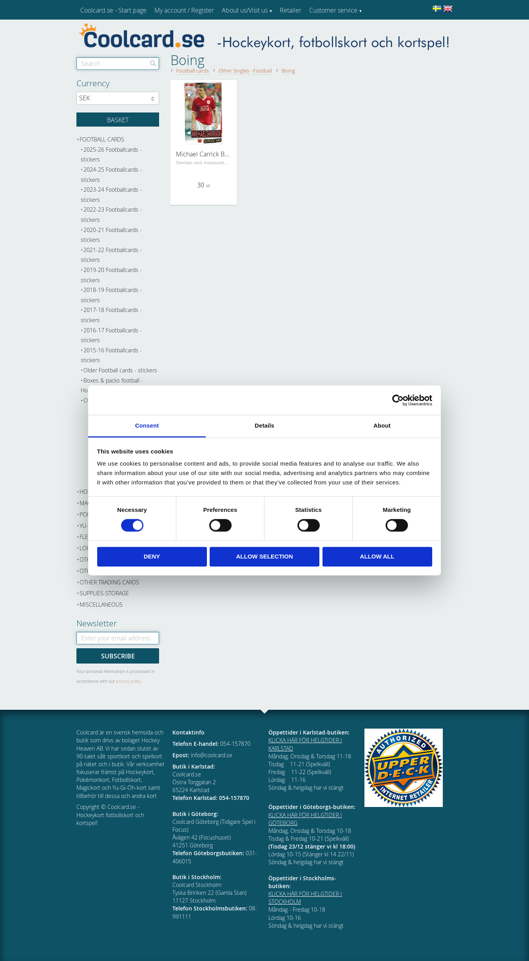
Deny (152, 556)
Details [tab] (264, 425)
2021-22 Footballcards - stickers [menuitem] (111, 255)
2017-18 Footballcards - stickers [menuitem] (111, 315)
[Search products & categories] (117, 63)
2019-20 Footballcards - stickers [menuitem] (111, 275)
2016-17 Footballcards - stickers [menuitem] (111, 335)
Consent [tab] (147, 425)
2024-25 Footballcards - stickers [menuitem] (111, 174)
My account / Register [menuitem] (184, 10)
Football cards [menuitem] (102, 139)
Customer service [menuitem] (333, 10)
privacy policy (128, 681)
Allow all (377, 556)
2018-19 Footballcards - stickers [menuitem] (111, 295)
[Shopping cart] (117, 119)
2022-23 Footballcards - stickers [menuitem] (111, 214)
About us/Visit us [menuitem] (245, 10)
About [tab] (382, 425)
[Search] (153, 63)
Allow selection (264, 556)
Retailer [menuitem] (290, 10)
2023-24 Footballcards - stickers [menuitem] (111, 194)
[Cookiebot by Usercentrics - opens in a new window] (398, 400)
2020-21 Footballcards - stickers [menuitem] (111, 235)
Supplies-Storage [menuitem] (104, 593)
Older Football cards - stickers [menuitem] (120, 370)
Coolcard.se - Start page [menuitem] (113, 10)
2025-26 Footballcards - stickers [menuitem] (111, 154)
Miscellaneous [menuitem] (101, 604)
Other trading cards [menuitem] (109, 582)
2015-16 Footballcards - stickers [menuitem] (111, 355)
